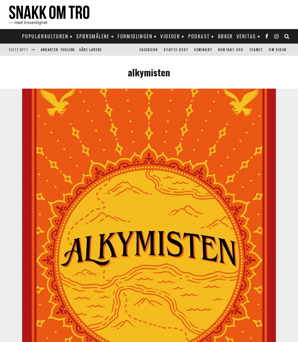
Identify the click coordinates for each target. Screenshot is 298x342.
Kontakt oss (230, 49)
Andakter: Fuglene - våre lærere (71, 49)
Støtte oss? (176, 49)
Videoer (170, 36)
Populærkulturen (45, 36)
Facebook (148, 49)
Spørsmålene (92, 36)
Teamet (256, 49)
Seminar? (203, 49)
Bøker (225, 36)
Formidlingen (135, 36)
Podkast (199, 36)
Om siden (277, 49)
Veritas (246, 36)
